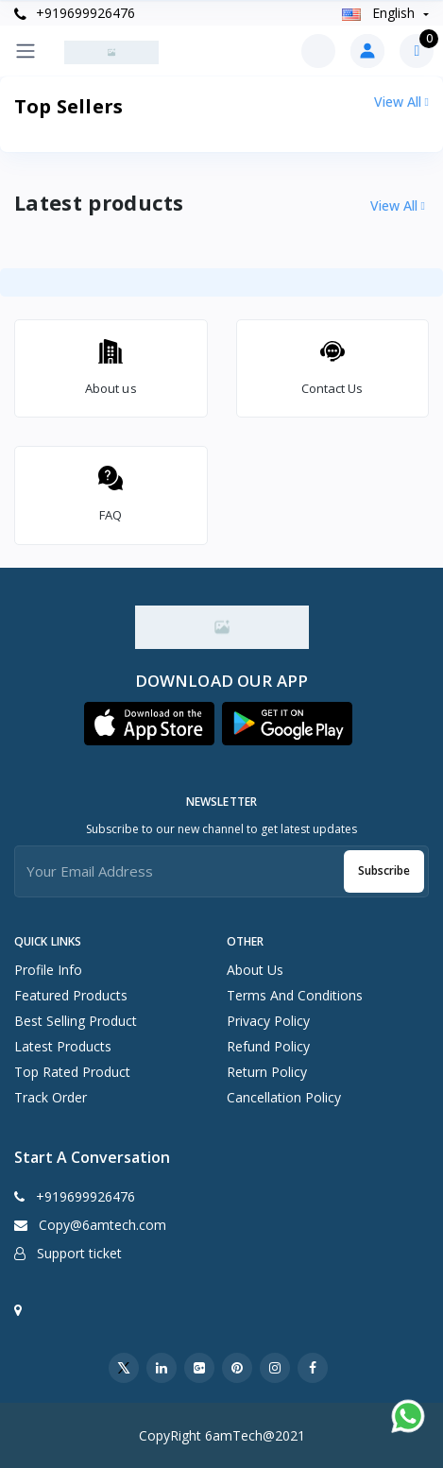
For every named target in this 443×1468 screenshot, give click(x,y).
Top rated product (72, 1072)
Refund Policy (268, 1046)
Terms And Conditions (295, 995)
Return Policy (267, 1072)
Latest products (62, 1046)
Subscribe (384, 870)
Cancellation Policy (284, 1097)
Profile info (48, 970)
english (380, 13)
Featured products (71, 995)
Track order (50, 1097)
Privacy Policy (268, 1021)
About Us (255, 970)
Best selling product (75, 1021)
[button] (149, 723)
